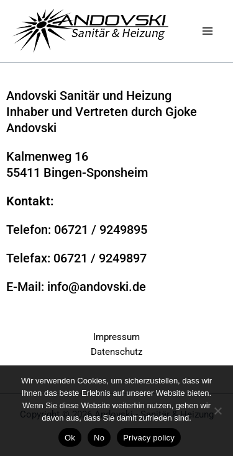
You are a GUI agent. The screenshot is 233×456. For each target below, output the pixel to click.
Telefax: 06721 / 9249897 (76, 258)
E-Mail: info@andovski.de (76, 286)
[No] (217, 411)
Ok (70, 437)
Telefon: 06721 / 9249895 (76, 229)
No (99, 437)
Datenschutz (116, 351)
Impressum (116, 336)
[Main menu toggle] (207, 31)
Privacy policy (149, 437)
